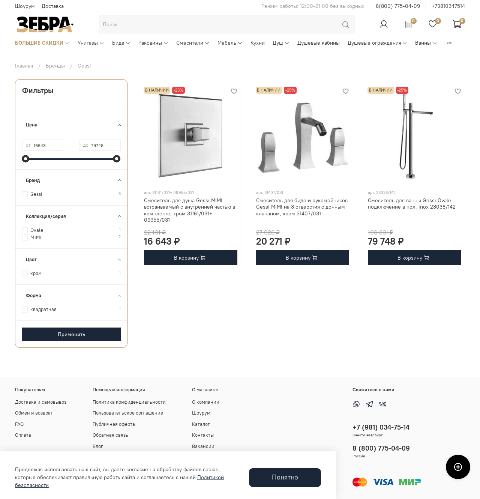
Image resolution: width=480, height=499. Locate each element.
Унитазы (91, 42)
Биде (121, 42)
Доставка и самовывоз (40, 402)
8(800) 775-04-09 (398, 6)
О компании (205, 402)
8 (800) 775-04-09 (381, 448)
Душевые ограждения (378, 42)
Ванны (426, 42)
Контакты (203, 435)
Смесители (193, 42)
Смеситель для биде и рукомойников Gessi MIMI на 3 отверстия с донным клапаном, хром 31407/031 (302, 207)
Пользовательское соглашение (128, 413)
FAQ (19, 424)
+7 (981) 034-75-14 (381, 427)
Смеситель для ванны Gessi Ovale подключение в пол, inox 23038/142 (412, 203)
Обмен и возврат (34, 413)
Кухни (257, 42)
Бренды (55, 65)
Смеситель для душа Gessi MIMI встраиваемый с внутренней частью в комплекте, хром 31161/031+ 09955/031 (189, 210)
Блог (98, 446)
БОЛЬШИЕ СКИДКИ (42, 42)
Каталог (201, 424)
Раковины (153, 42)
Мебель (230, 42)
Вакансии (203, 446)
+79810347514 (448, 6)
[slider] (26, 158)
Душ (281, 42)
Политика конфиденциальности (129, 402)
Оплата (23, 435)
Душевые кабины (318, 42)
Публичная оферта (114, 424)
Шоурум (25, 6)
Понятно (285, 477)
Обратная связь (110, 435)
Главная (24, 65)
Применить (71, 334)
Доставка (53, 6)
